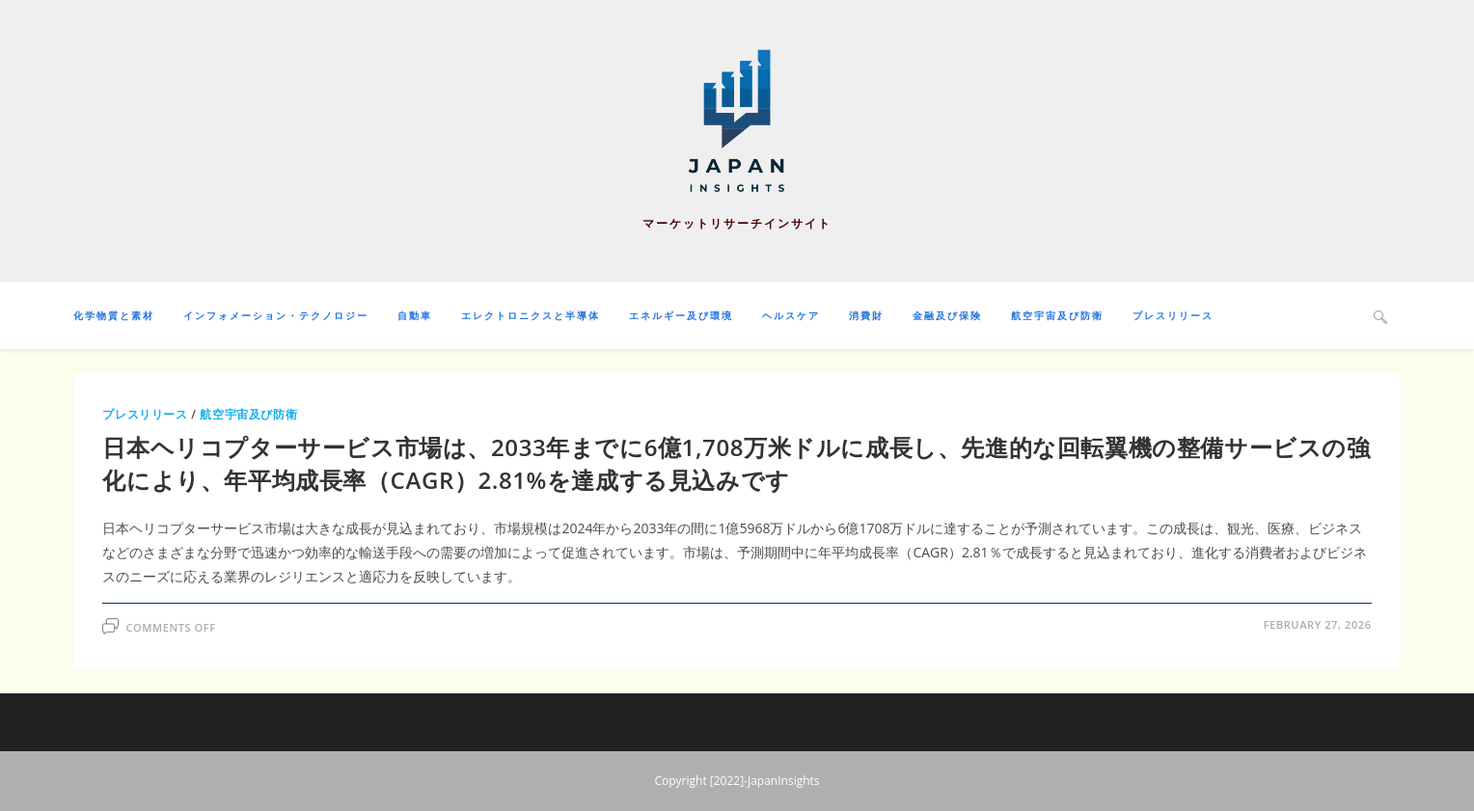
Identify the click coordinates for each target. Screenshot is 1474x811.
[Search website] (1380, 316)
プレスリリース (144, 414)
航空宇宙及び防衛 (248, 414)
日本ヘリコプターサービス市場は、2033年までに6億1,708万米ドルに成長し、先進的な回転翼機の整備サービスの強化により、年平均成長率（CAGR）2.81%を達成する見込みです (736, 463)
